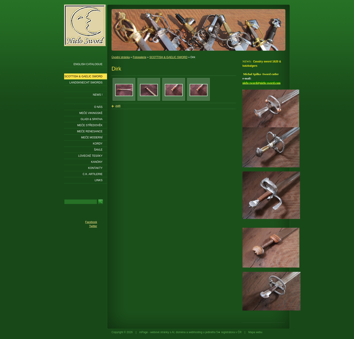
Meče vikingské (90, 113)
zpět (118, 105)
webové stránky (159, 332)
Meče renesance (89, 131)
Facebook (91, 222)
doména (181, 332)
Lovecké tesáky (90, 155)
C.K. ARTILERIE (92, 174)
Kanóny (96, 162)
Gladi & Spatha (91, 119)
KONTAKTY (95, 168)
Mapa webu (255, 332)
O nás (98, 107)
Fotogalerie (139, 57)
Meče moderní (91, 137)
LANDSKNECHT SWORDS (86, 82)
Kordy (97, 143)
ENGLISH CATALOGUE (88, 64)
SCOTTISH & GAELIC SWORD (168, 57)
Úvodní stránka (121, 57)
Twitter (93, 226)
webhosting (196, 332)
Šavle (98, 149)
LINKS (98, 180)
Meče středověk (89, 125)
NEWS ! (97, 94)
